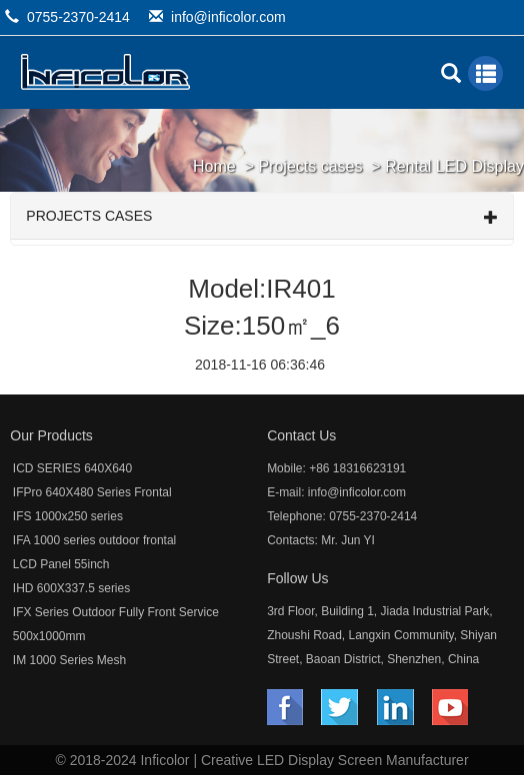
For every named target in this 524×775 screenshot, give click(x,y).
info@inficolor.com (228, 17)
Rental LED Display (454, 166)
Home (214, 166)
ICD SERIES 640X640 (72, 468)
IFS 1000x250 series (68, 516)
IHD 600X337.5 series (71, 588)
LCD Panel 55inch (61, 564)
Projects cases (310, 166)
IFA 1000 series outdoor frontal (94, 540)
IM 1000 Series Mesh (69, 660)
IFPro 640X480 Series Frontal (92, 492)
